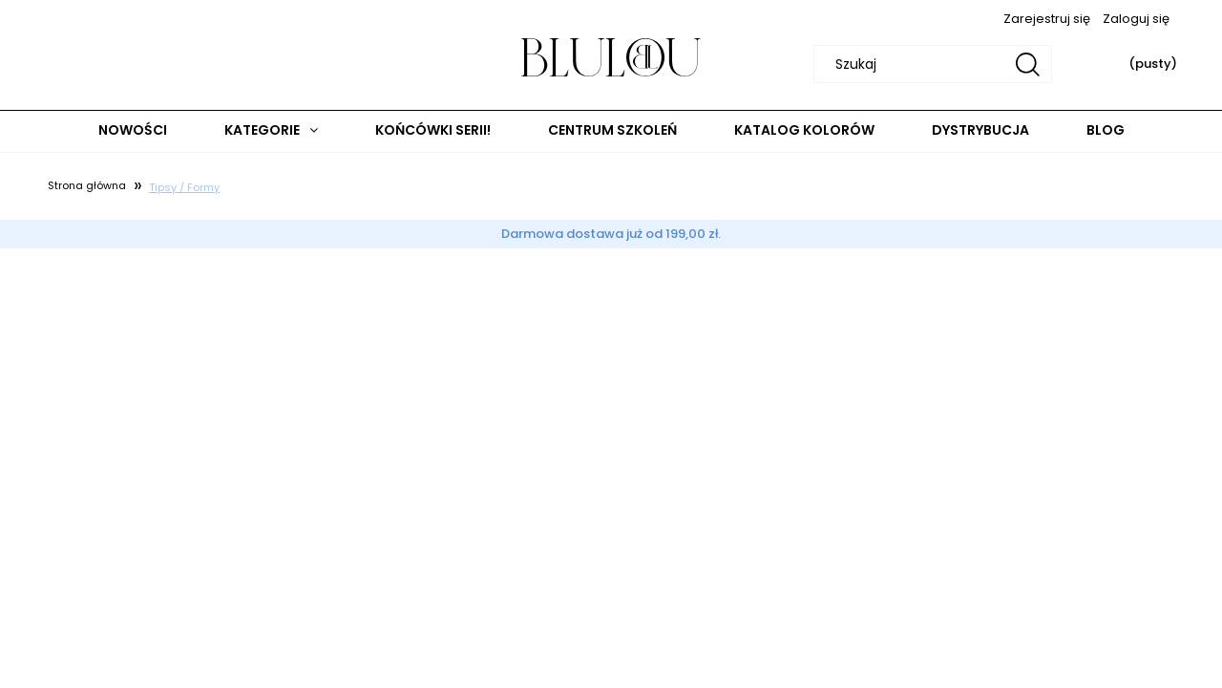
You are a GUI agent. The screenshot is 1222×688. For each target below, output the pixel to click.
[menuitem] (133, 130)
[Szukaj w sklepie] (936, 64)
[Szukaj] (1027, 64)
